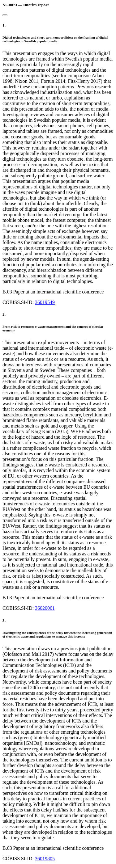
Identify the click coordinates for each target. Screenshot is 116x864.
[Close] (4, 15)
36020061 (45, 608)
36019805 (45, 858)
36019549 (45, 302)
